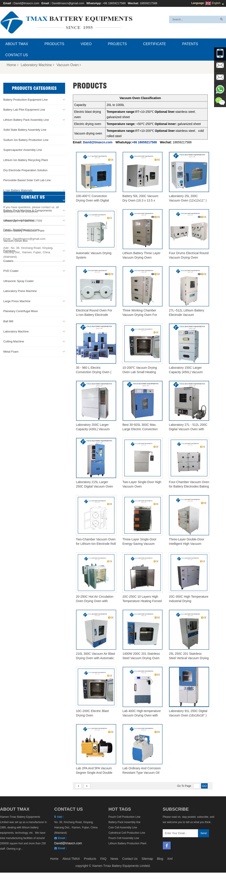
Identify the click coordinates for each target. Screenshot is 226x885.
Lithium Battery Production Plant (23, 230)
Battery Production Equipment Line (25, 99)
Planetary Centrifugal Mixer (20, 311)
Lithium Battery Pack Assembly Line (26, 119)
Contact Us (16, 55)
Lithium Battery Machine (18, 220)
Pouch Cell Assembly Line (124, 838)
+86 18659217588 (114, 3)
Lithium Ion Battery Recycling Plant (25, 160)
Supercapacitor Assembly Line (22, 150)
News (114, 879)
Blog (160, 879)
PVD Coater (11, 271)
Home (13, 65)
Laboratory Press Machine (20, 291)
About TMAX (16, 44)
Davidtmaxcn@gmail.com (68, 3)
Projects (117, 44)
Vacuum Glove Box (15, 240)
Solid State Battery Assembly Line (24, 129)
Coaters (8, 261)
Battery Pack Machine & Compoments (27, 210)
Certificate (154, 44)
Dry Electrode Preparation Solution (25, 170)
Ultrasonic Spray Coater (18, 281)
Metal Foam (11, 351)
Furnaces (9, 250)
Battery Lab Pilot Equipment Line (24, 109)
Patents (190, 44)
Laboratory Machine (37, 65)
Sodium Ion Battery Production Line (26, 140)
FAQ (103, 879)
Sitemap (147, 879)
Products (54, 44)
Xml (170, 879)
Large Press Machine (16, 301)
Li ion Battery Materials (17, 190)
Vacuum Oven (68, 65)
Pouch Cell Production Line (125, 816)
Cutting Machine (13, 341)
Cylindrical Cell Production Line (127, 832)
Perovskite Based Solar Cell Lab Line (27, 180)
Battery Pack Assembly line (125, 822)
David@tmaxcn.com (26, 3)
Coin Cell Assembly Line (123, 827)
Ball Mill (8, 321)
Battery (7, 200)
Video (86, 44)
